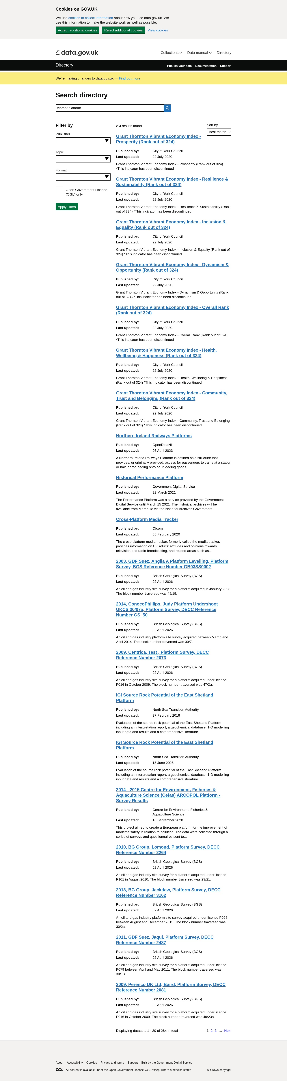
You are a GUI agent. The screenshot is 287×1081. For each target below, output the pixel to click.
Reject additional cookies (123, 30)
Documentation (206, 65)
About (59, 1062)
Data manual (198, 53)
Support (225, 65)
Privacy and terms (112, 1062)
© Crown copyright (219, 1069)
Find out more (129, 78)
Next (227, 1031)
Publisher (63, 134)
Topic (60, 152)
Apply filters (67, 207)
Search (166, 108)
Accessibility (75, 1062)
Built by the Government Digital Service (166, 1062)
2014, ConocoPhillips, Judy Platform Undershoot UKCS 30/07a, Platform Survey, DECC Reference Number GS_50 (167, 609)
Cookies (91, 1062)
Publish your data (179, 65)
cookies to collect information (90, 18)
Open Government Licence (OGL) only (86, 192)
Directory (224, 53)
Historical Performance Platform (149, 477)
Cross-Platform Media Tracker (147, 519)
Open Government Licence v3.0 (129, 1069)
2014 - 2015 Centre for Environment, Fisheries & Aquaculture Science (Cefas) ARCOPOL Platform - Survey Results (168, 795)
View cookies (158, 30)
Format (61, 170)
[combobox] (83, 140)
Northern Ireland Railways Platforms (154, 435)
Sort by (212, 125)
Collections (170, 53)
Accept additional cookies (77, 30)
